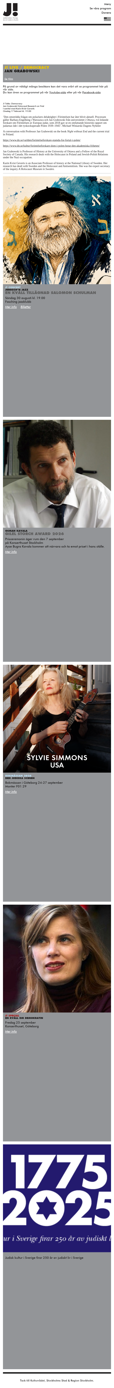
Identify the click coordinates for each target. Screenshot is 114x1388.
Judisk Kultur (10, 12)
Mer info (11, 307)
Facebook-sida (91, 92)
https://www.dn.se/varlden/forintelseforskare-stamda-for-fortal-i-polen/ (41, 140)
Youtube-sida (57, 92)
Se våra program (100, 8)
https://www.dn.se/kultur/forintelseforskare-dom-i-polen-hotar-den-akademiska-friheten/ (51, 145)
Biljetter (26, 307)
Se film (8, 79)
